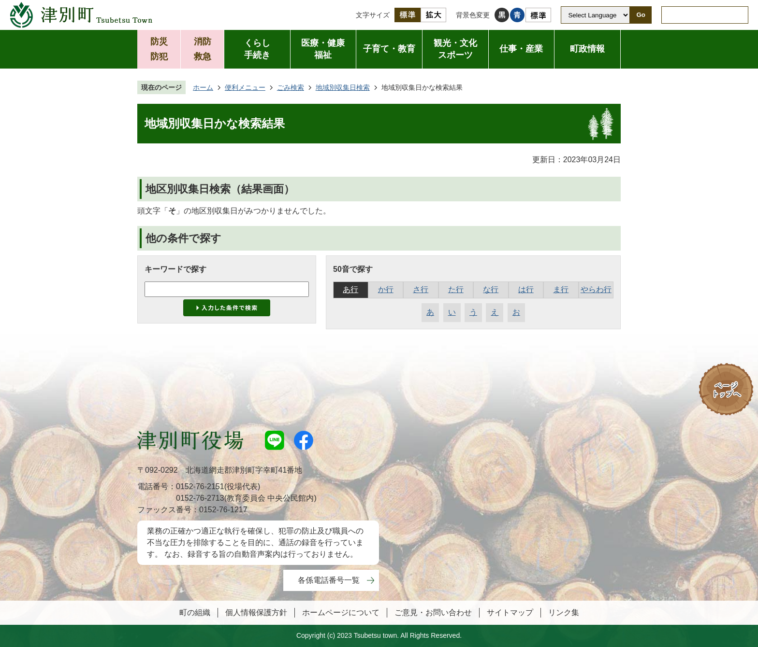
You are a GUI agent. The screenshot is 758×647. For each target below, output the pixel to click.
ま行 (560, 289)
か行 (386, 289)
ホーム (203, 87)
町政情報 (587, 49)
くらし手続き (257, 49)
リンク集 (563, 612)
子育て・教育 (389, 49)
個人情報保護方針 (256, 612)
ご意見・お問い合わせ (433, 612)
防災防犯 (159, 49)
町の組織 (194, 612)
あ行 (350, 289)
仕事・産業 (521, 49)
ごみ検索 (290, 87)
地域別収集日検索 (343, 87)
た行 (456, 289)
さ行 (420, 289)
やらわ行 (596, 289)
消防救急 (202, 49)
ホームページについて (340, 612)
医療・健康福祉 (323, 49)
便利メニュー (245, 87)
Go (640, 14)
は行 (526, 289)
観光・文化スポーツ (455, 49)
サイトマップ (510, 612)
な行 (490, 289)
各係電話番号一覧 (329, 580)
